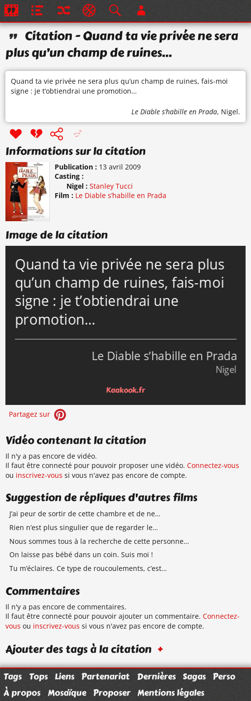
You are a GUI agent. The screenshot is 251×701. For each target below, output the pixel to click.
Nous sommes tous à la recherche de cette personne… (99, 541)
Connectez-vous (213, 465)
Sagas (194, 676)
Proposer (111, 692)
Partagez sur (38, 414)
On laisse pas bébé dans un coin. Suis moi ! (81, 554)
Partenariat (105, 676)
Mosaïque (67, 692)
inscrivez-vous (39, 475)
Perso (224, 676)
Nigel (229, 111)
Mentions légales (170, 692)
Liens (64, 676)
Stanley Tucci (111, 186)
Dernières (156, 676)
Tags (12, 676)
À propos (21, 692)
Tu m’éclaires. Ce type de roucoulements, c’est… (88, 568)
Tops (38, 676)
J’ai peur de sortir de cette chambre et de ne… (84, 513)
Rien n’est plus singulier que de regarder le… (83, 527)
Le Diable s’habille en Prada (174, 111)
